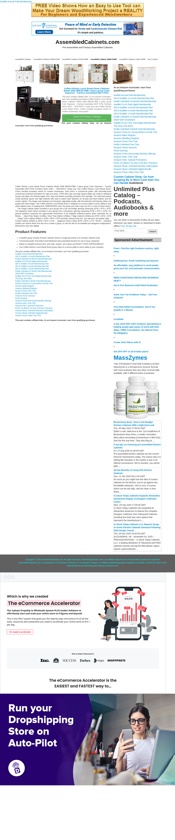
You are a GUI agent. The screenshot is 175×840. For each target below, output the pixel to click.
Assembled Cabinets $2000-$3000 (103, 59)
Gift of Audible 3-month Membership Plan (32, 264)
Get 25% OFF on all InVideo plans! (131, 351)
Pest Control (153, 59)
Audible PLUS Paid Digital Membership (31, 261)
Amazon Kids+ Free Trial (25, 303)
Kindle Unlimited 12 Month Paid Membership (33, 271)
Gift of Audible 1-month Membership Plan (32, 269)
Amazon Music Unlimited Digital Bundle (31, 313)
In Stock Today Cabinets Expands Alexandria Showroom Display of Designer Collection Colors (137, 498)
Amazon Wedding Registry (26, 288)
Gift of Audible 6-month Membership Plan (32, 266)
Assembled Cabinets (23, 59)
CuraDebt (118, 319)
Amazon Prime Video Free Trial (28, 315)
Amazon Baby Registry (24, 286)
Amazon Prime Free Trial (25, 291)
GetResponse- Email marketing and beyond (136, 260)
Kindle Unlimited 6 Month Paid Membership (33, 281)
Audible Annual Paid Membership (16, 1)
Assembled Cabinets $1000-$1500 (46, 59)
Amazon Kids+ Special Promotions (29, 306)
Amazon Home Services (25, 296)
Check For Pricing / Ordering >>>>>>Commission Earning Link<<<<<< (87, 118)
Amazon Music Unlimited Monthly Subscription (34, 311)
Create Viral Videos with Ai (127, 342)
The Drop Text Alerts (23, 278)
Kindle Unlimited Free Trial (26, 293)
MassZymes (130, 357)
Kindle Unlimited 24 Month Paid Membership (33, 259)
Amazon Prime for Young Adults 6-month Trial (33, 283)
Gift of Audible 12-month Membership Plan (32, 256)
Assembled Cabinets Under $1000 (132, 59)
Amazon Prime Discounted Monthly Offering (33, 301)
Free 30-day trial (128, 226)
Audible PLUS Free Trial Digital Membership (33, 276)
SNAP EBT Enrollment (24, 274)
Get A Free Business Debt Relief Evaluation (136, 285)
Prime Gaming (21, 298)
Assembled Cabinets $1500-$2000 (75, 59)
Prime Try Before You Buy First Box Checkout (33, 308)
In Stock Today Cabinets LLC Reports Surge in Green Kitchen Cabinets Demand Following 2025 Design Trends (137, 527)
